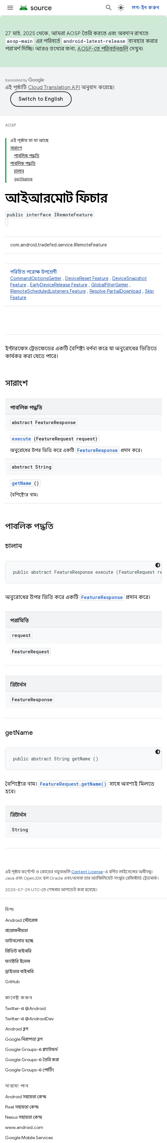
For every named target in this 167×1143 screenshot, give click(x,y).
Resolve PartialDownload (115, 291)
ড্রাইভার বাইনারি (19, 971)
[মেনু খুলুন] (10, 7)
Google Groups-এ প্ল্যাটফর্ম (31, 1049)
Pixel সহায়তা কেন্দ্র (22, 1107)
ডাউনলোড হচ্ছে (19, 941)
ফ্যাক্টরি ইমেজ (17, 961)
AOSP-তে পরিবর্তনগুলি (102, 49)
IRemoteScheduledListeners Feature (48, 291)
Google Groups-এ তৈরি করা (32, 1059)
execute (21, 439)
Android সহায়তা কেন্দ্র (25, 1097)
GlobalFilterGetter (109, 285)
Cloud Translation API (54, 87)
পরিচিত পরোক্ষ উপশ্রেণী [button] (83, 285)
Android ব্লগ (16, 1029)
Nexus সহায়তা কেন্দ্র (23, 1117)
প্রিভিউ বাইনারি (18, 951)
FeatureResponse (97, 450)
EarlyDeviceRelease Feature (58, 285)
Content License (87, 872)
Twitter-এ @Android (25, 1008)
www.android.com (24, 1127)
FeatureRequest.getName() (73, 784)
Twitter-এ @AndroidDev (29, 1019)
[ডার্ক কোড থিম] (158, 565)
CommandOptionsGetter (35, 278)
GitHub (12, 981)
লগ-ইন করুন (145, 8)
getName (21, 483)
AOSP (10, 125)
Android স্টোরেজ (21, 920)
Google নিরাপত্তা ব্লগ (24, 1039)
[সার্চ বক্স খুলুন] (109, 8)
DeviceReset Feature (86, 278)
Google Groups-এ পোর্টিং (29, 1070)
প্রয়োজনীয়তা (16, 930)
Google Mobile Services (29, 1137)
